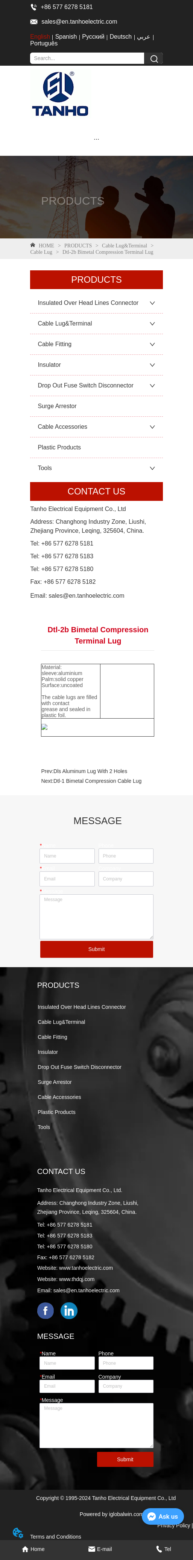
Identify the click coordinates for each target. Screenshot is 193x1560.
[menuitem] (96, 139)
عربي (143, 36)
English (40, 36)
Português (44, 43)
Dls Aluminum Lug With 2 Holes (90, 771)
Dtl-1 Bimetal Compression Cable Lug (97, 781)
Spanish (66, 36)
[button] (96, 139)
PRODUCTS (78, 246)
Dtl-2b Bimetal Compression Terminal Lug (107, 252)
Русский (93, 36)
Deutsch (121, 36)
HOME (46, 246)
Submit (96, 949)
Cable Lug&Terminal (125, 246)
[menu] (96, 139)
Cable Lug (41, 252)
